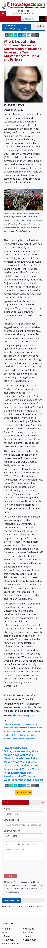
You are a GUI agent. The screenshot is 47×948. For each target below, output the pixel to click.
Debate (28, 924)
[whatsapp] (11, 35)
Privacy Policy (10, 931)
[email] (33, 35)
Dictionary (8, 928)
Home (6, 916)
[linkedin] (20, 35)
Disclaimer (30, 928)
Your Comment (12, 830)
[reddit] (28, 35)
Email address (11, 819)
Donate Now (23, 792)
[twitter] (15, 35)
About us (29, 916)
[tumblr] (37, 35)
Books (6, 924)
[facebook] (7, 35)
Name (7, 808)
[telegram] (24, 35)
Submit (10, 864)
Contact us (9, 920)
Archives (29, 920)
